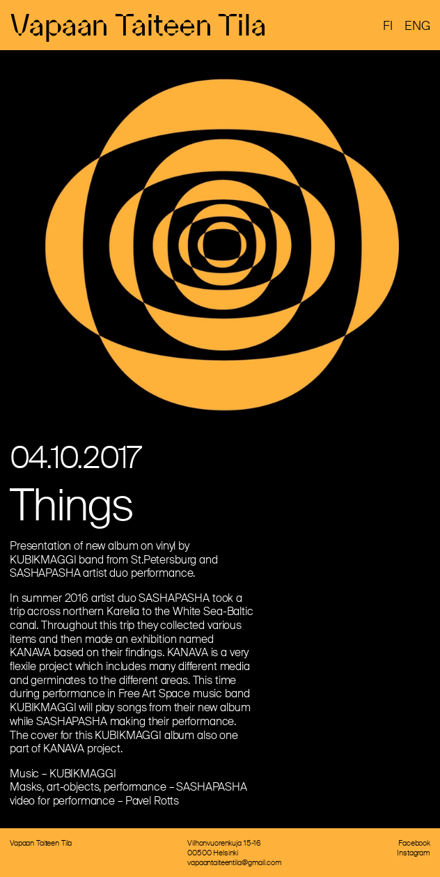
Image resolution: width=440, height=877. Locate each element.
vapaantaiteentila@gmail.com (234, 862)
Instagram (413, 852)
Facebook (414, 843)
